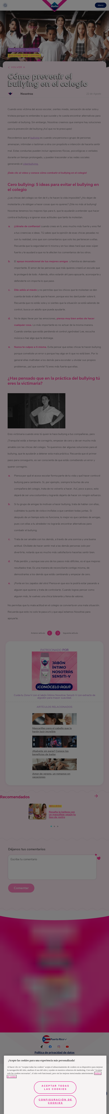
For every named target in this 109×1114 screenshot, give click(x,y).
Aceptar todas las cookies (55, 1087)
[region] (55, 1085)
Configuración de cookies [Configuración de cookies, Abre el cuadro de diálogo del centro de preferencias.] (55, 1101)
